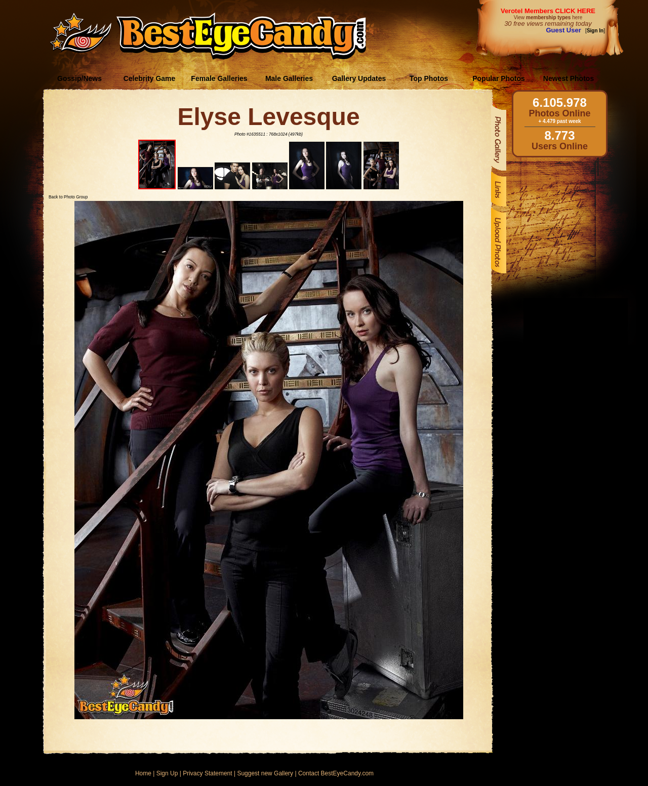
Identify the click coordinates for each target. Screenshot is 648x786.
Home (143, 773)
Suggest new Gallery (265, 773)
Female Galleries (219, 78)
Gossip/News (79, 78)
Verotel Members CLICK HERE (548, 11)
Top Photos (429, 78)
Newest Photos (568, 78)
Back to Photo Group (68, 196)
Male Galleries (289, 78)
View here (548, 17)
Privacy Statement (207, 773)
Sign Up (167, 773)
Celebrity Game (150, 78)
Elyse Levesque (268, 116)
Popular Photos (498, 78)
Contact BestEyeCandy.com (336, 773)
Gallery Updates (359, 78)
